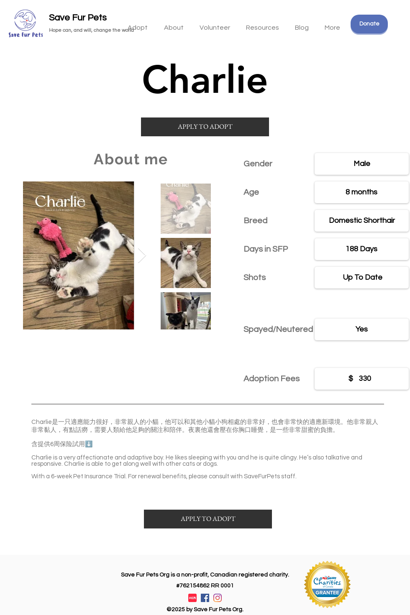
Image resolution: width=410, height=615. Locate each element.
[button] (262, 23)
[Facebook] (205, 598)
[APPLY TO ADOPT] (205, 126)
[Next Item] (142, 256)
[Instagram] (217, 598)
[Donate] (369, 24)
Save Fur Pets (78, 18)
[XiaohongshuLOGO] (192, 598)
